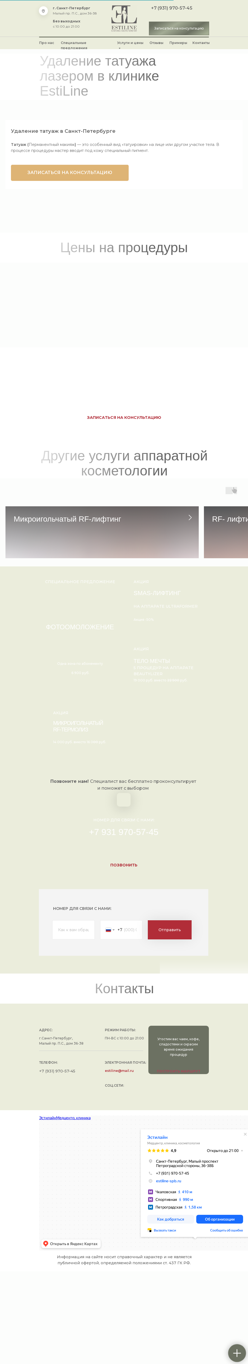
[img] (124, 18)
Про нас (46, 43)
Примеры (178, 43)
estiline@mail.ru (119, 1163)
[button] (179, 28)
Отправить (169, 1022)
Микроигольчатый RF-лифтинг (67, 519)
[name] (73, 1022)
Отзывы (156, 43)
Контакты (201, 43)
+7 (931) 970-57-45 (171, 8)
